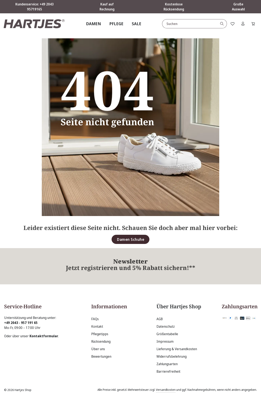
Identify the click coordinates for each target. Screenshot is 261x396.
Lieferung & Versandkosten (176, 349)
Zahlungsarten (167, 364)
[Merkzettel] (232, 24)
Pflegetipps (99, 334)
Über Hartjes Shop (178, 306)
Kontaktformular (44, 336)
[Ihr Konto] (243, 24)
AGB (159, 319)
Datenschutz (165, 326)
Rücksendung (101, 341)
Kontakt (97, 326)
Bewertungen (101, 356)
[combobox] (189, 23)
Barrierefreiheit (168, 371)
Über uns (98, 349)
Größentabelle (167, 334)
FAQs (95, 319)
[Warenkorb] (253, 24)
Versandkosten (166, 390)
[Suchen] (222, 23)
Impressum (165, 341)
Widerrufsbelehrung (171, 356)
